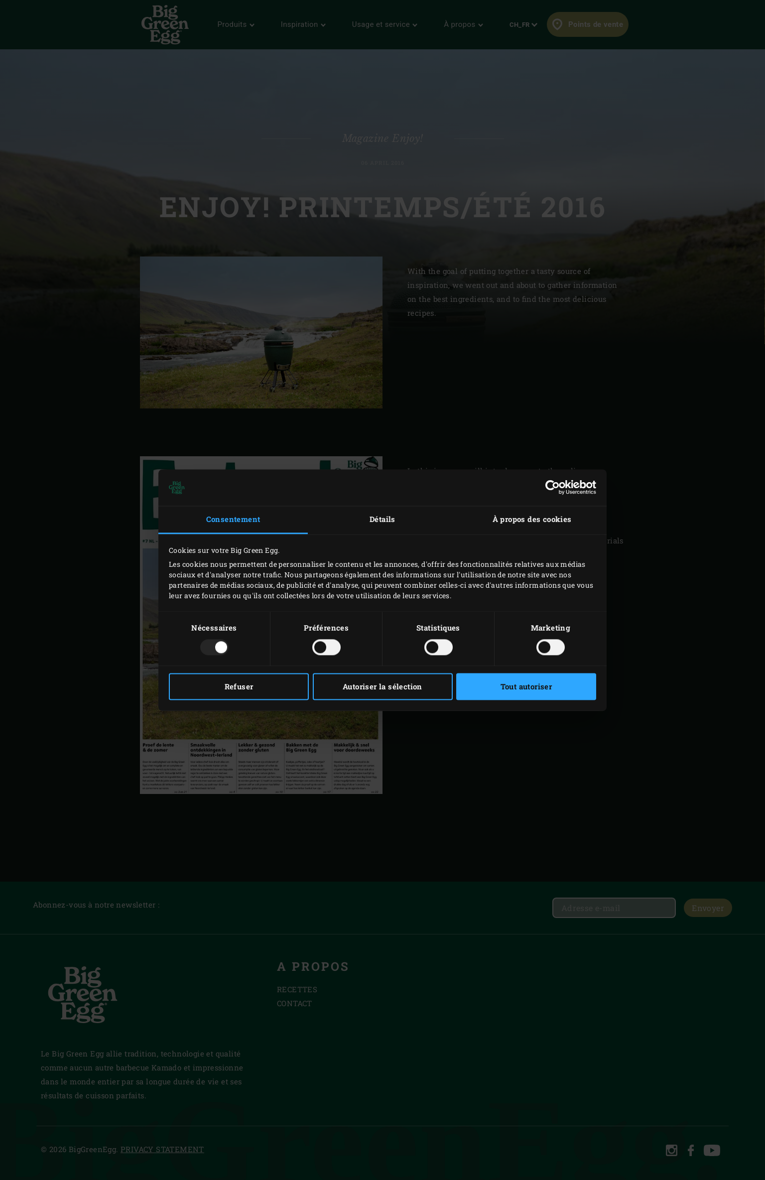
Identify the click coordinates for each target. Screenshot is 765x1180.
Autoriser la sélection (382, 686)
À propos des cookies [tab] (532, 519)
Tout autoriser (526, 686)
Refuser (239, 686)
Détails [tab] (382, 519)
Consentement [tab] (233, 519)
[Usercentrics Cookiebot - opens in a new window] (552, 487)
